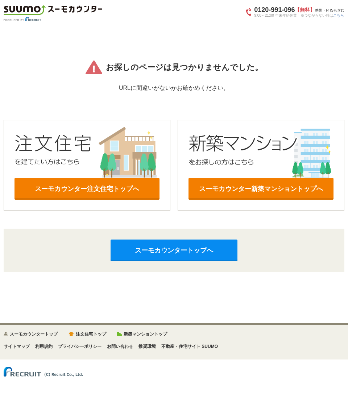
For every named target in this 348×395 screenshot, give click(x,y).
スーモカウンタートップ (34, 334)
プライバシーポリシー (80, 346)
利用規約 (44, 346)
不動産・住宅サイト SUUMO (189, 346)
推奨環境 (147, 346)
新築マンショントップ (145, 334)
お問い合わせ (120, 346)
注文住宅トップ (91, 334)
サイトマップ (17, 346)
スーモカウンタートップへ (174, 250)
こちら (338, 15)
